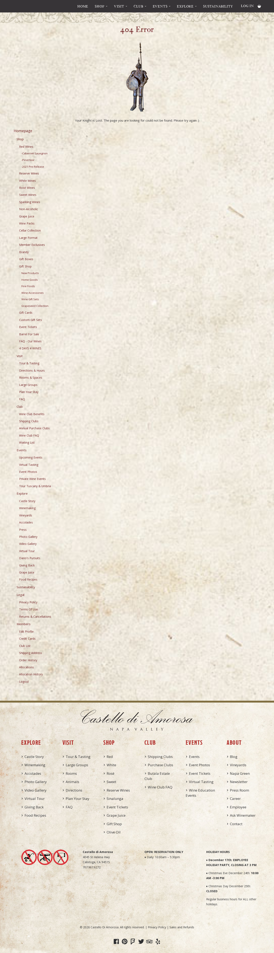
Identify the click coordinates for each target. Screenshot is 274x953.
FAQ (22, 399)
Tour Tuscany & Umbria (35, 486)
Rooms (71, 773)
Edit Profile (26, 631)
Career (235, 798)
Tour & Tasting (29, 363)
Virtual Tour (27, 551)
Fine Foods (28, 286)
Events (160, 6)
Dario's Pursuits (29, 558)
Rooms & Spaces (30, 377)
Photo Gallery (28, 537)
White (111, 765)
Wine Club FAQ (29, 435)
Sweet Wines (27, 195)
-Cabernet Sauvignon (34, 153)
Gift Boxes (26, 259)
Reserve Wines (29, 173)
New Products (30, 273)
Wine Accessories (32, 293)
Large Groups (28, 385)
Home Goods (29, 280)
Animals (72, 781)
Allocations (26, 667)
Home (82, 6)
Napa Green (240, 773)
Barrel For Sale (29, 334)
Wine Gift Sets (30, 299)
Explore (185, 6)
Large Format (28, 238)
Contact (236, 823)
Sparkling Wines (29, 202)
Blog (233, 756)
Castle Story (27, 501)
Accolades (26, 522)
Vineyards (25, 515)
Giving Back (27, 565)
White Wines (27, 181)
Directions (74, 790)
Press (23, 530)
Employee (238, 807)
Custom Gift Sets (30, 320)
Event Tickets (28, 327)
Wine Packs (27, 223)
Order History (28, 660)
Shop (99, 6)
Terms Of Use (28, 609)
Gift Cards (25, 313)
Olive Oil (114, 832)
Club (138, 6)
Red (110, 756)
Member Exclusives (32, 245)
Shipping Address (30, 653)
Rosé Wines (27, 188)
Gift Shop (25, 266)
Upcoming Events (30, 457)
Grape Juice (26, 216)
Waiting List (27, 442)
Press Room (239, 790)
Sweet (111, 781)
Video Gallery (28, 544)
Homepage (23, 130)
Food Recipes (28, 579)
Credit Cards (27, 639)
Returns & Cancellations (35, 617)
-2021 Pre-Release (32, 166)
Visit (119, 6)
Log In (247, 6)
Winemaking (27, 508)
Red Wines (26, 147)
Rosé (110, 773)
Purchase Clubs (160, 765)
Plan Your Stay (28, 392)
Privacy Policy (28, 602)
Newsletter (239, 781)
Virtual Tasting (28, 465)
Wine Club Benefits (31, 414)
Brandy (24, 252)
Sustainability (218, 6)
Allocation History (31, 674)
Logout (24, 681)
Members (24, 624)
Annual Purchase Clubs (34, 428)
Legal (20, 595)
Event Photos (28, 472)
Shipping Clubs (28, 421)
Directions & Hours (32, 370)
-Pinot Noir (28, 160)
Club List (25, 646)
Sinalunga (115, 798)
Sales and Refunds (181, 927)
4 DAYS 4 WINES (30, 348)
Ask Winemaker (242, 815)
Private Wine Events (32, 479)
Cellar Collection (30, 230)
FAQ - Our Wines (30, 341)
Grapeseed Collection (34, 306)
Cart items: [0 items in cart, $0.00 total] (259, 6)
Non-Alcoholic (28, 209)
